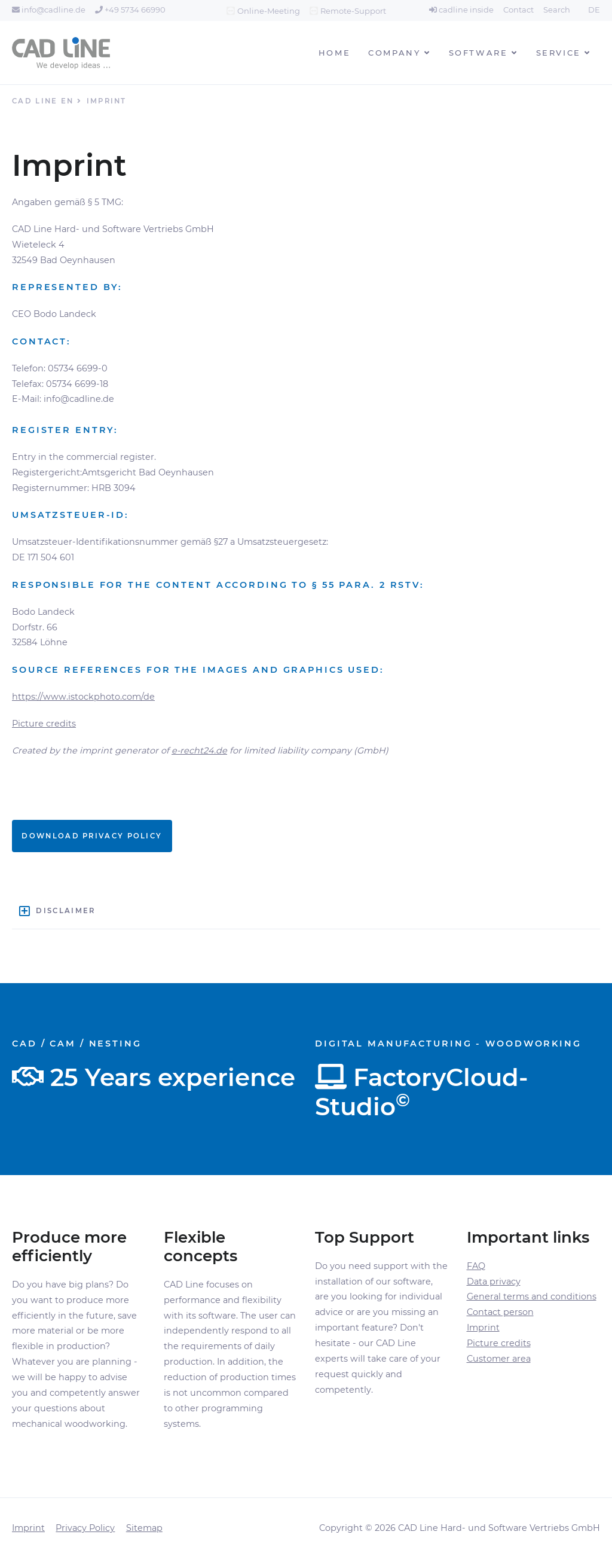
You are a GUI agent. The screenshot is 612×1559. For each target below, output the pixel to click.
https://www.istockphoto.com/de (83, 696)
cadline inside (461, 9)
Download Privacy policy (92, 836)
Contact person (500, 1312)
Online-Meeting (268, 11)
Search (556, 9)
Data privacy (494, 1281)
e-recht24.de (199, 750)
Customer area (499, 1358)
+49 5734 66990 (130, 9)
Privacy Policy (85, 1528)
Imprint (483, 1327)
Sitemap (144, 1528)
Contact (518, 9)
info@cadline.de (48, 9)
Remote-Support (353, 11)
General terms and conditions (531, 1296)
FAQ (476, 1266)
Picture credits (44, 723)
